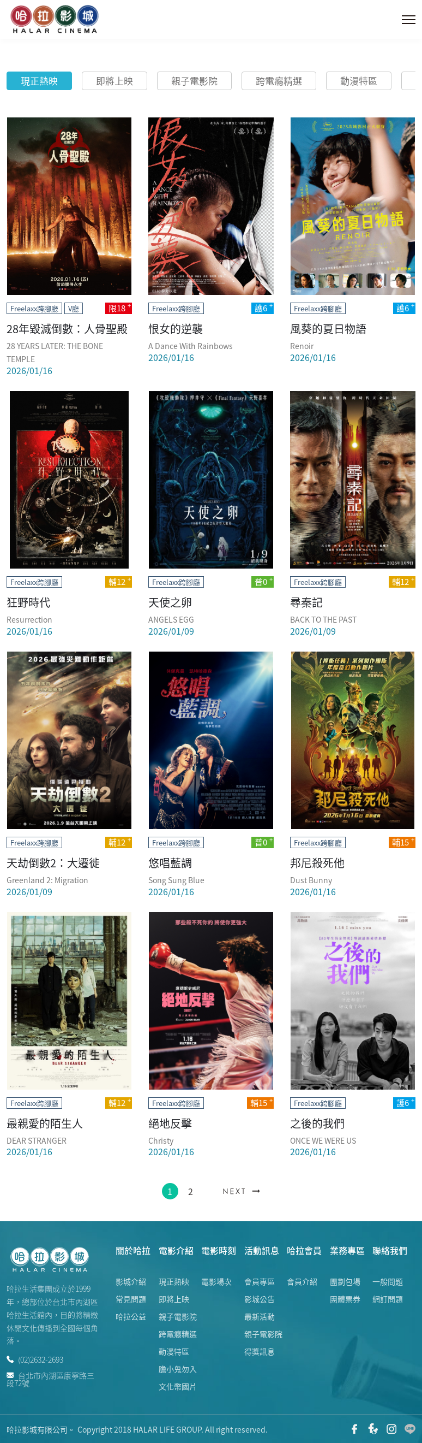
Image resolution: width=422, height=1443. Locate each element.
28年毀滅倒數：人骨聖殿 (67, 328)
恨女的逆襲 (175, 328)
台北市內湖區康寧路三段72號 (50, 1378)
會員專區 (259, 1281)
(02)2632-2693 (35, 1359)
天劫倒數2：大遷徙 (53, 863)
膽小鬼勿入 (178, 1369)
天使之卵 (170, 602)
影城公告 (259, 1299)
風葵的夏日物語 (328, 328)
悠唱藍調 (170, 863)
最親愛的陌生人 (45, 1123)
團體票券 (345, 1299)
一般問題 (387, 1281)
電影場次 (216, 1281)
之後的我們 (317, 1123)
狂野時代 (28, 602)
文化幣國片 (178, 1386)
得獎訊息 (259, 1351)
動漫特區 (358, 80)
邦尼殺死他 (317, 863)
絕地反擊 (170, 1123)
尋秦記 (306, 602)
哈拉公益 (131, 1316)
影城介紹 (131, 1281)
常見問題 (131, 1299)
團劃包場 (345, 1281)
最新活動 (259, 1316)
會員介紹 (302, 1281)
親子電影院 (194, 80)
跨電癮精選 (279, 80)
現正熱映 (39, 80)
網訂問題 (387, 1299)
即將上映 (114, 80)
